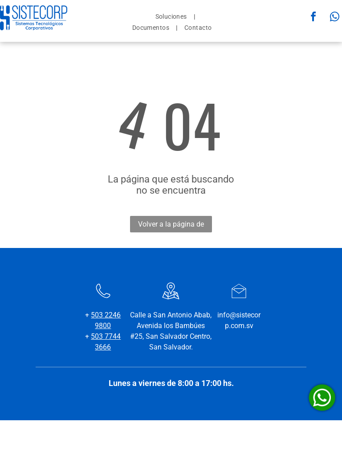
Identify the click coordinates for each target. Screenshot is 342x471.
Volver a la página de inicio (171, 226)
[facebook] (313, 18)
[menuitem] (172, 16)
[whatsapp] (335, 18)
